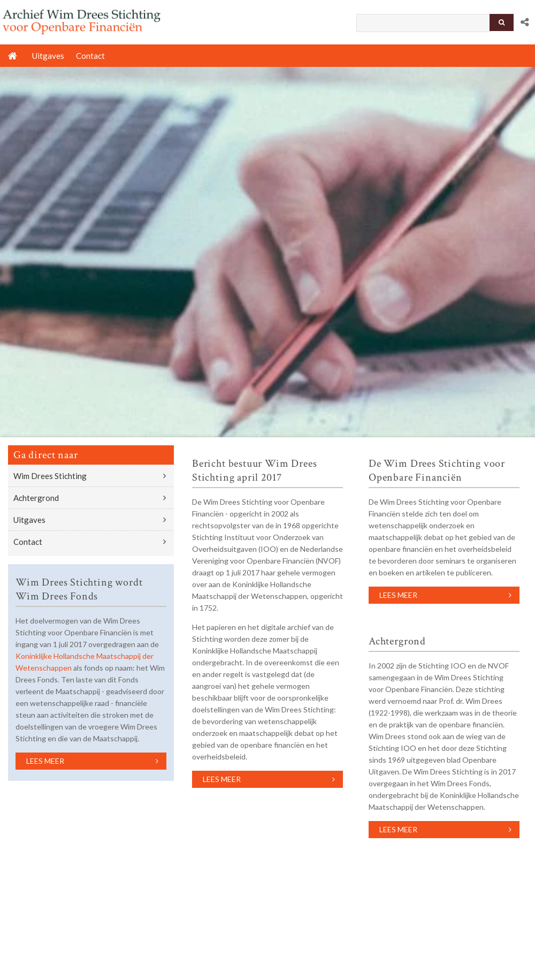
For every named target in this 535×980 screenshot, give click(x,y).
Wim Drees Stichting (50, 476)
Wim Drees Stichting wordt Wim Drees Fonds (79, 589)
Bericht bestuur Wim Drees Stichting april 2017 (254, 470)
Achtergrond (36, 498)
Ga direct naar (45, 455)
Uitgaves (29, 520)
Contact (27, 541)
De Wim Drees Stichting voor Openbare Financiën (437, 470)
